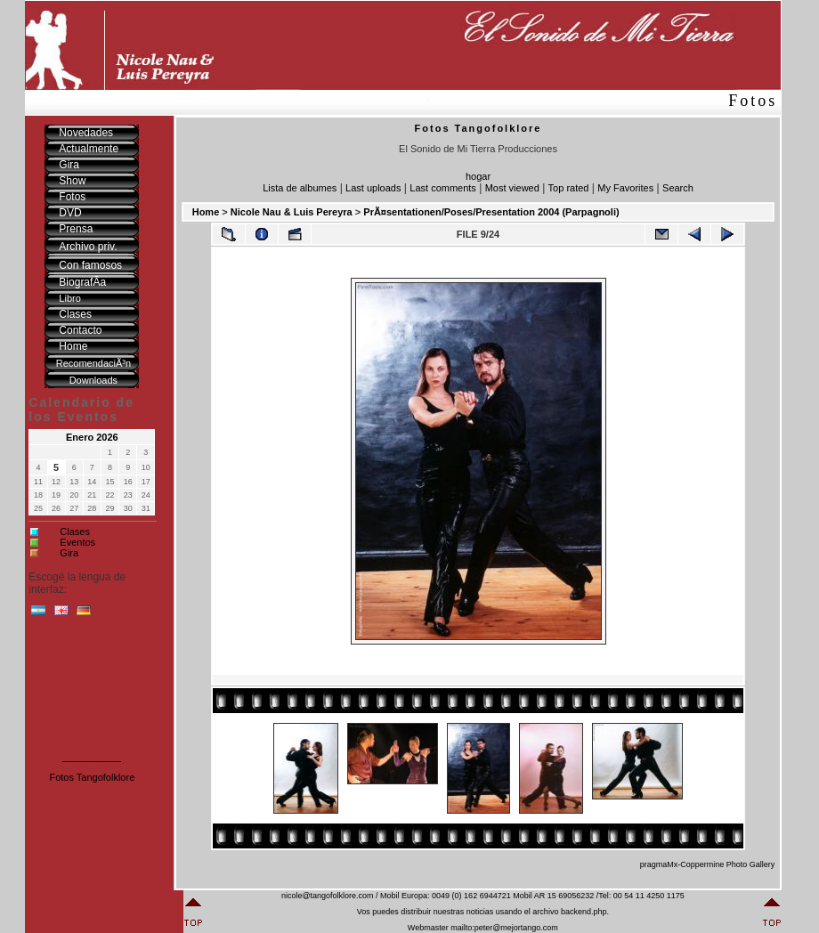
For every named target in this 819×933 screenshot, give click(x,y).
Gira (69, 553)
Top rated (568, 188)
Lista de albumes (300, 188)
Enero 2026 (92, 437)
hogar (478, 176)
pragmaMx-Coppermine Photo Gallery (707, 864)
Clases (75, 531)
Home (206, 212)
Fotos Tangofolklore (91, 777)
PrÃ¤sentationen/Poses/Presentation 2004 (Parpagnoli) (491, 212)
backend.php (584, 911)
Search (677, 188)
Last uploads (373, 188)
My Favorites (625, 188)
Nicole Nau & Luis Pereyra (292, 212)
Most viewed (512, 188)
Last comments (443, 188)
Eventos (77, 542)
